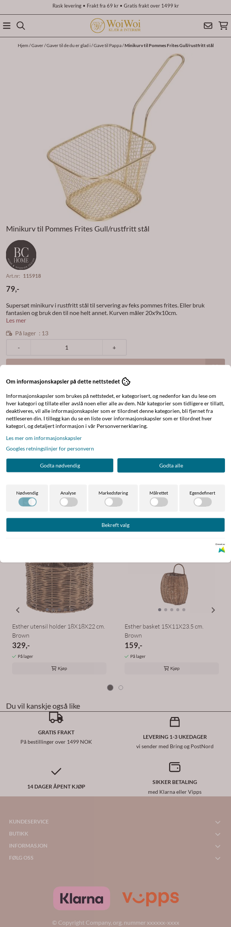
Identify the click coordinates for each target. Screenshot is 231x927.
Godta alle (171, 465)
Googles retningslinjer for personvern (50, 448)
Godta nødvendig (60, 465)
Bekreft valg (115, 524)
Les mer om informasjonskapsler (44, 437)
